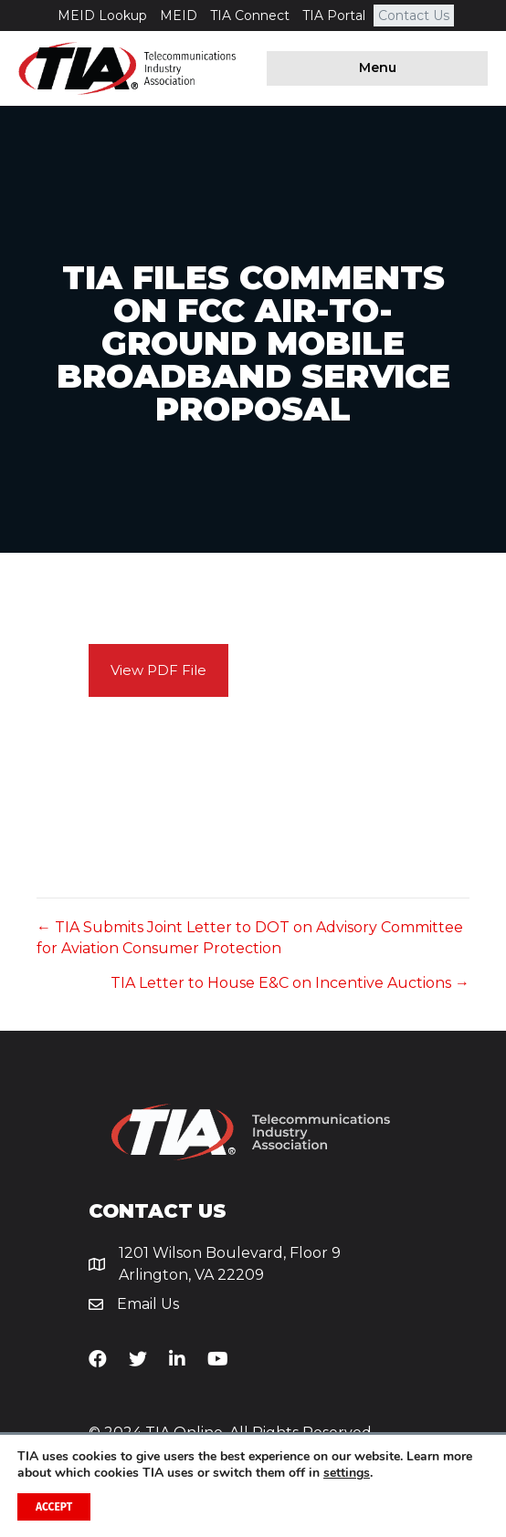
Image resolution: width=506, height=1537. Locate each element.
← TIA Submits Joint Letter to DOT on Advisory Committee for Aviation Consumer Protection (250, 938)
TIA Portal (333, 15)
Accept (54, 1507)
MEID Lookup (102, 15)
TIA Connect (250, 15)
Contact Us (413, 15)
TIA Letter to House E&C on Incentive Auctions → (290, 983)
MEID (178, 15)
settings (346, 1473)
